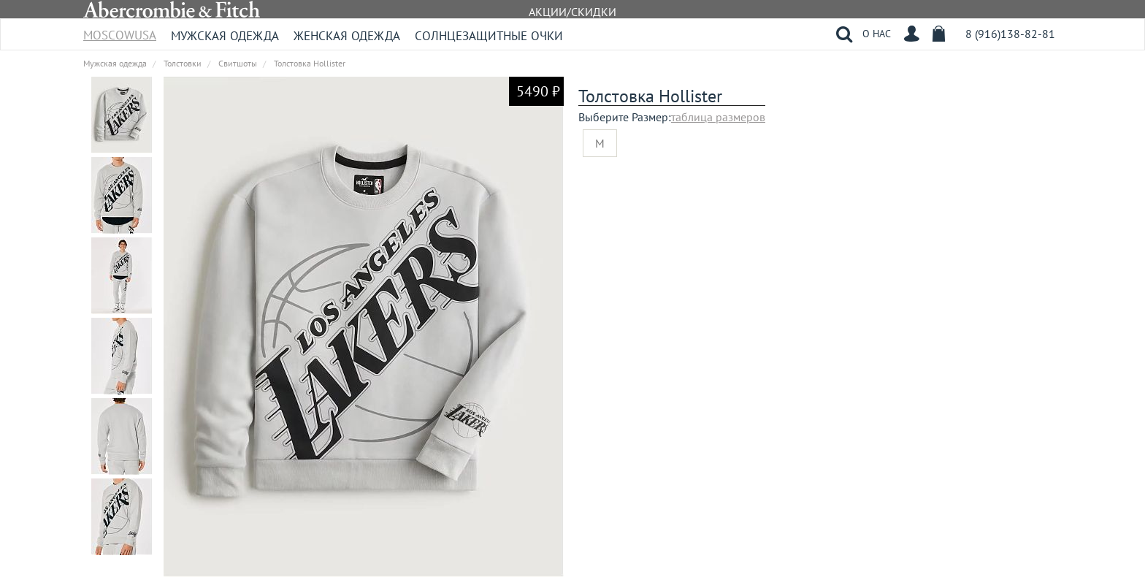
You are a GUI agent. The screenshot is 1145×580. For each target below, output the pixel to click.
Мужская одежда (225, 36)
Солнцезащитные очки (489, 36)
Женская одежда (347, 36)
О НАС (876, 33)
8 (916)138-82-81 (1010, 33)
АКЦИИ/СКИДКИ (572, 11)
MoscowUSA (119, 30)
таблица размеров (718, 117)
